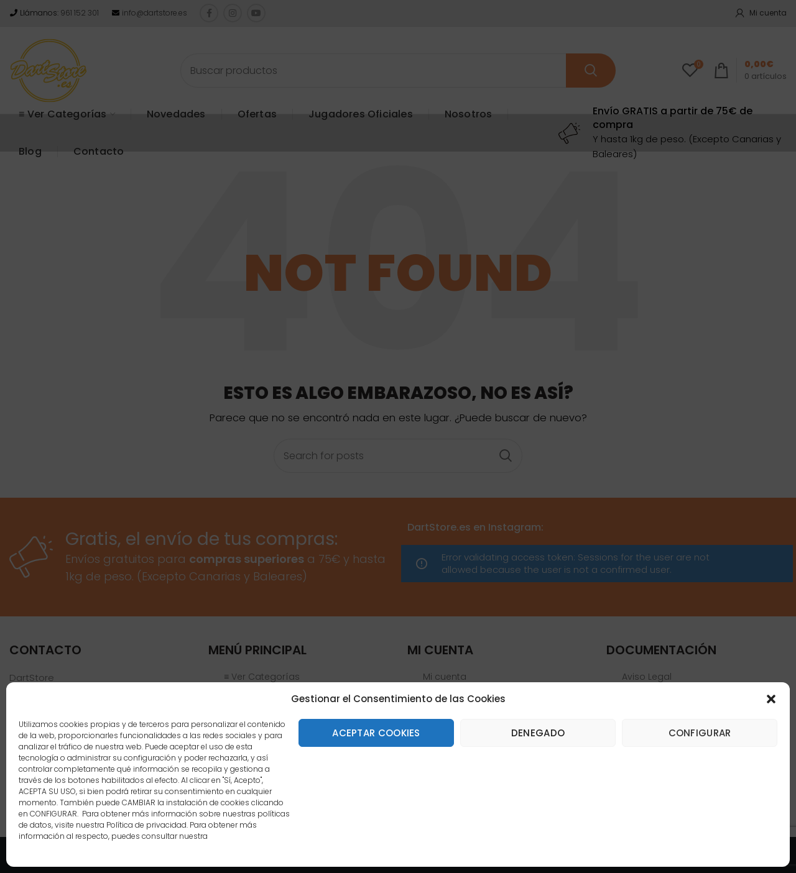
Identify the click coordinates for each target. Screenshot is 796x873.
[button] (771, 699)
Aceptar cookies (376, 732)
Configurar (700, 732)
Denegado (538, 732)
